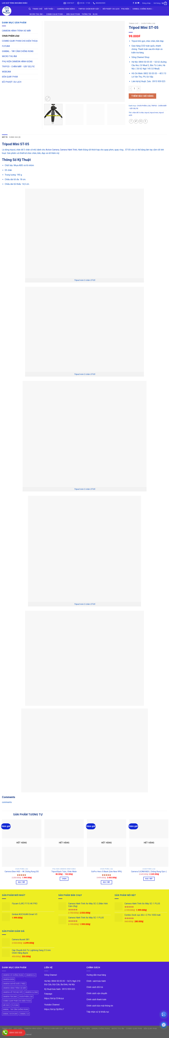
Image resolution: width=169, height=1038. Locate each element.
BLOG (95, 14)
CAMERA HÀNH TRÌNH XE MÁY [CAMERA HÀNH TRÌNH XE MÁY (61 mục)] (14, 988)
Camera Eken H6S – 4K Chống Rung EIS (22, 871)
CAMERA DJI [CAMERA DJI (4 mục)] (31, 975)
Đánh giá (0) (14, 137)
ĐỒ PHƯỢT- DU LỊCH (111, 9)
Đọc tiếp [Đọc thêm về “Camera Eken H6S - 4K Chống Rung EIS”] (21, 882)
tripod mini (154, 113)
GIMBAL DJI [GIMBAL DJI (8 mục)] (24, 1014)
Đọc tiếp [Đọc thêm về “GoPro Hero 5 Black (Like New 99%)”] (106, 882)
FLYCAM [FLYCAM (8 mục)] (15, 1005)
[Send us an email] (136, 3)
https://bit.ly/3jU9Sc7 (54, 1009)
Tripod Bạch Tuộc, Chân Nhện (64, 871)
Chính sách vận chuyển (96, 993)
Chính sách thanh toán (96, 999)
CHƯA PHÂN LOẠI (148, 23)
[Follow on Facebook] (133, 3)
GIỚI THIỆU (49, 9)
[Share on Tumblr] (145, 121)
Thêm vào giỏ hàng (142, 96)
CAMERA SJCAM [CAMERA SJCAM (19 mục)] (31, 992)
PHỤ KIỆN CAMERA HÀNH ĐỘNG (17, 61)
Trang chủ (133, 23)
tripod (147, 113)
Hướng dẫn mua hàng (96, 975)
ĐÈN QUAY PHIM (73, 14)
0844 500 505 (15, 1032)
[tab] (5, 137)
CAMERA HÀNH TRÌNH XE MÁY (16, 30)
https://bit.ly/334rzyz (54, 998)
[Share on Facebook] (131, 121)
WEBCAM (6, 71)
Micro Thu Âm (37, 14)
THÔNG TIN (86, 14)
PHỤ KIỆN (126, 9)
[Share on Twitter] (136, 121)
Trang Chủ (37, 9)
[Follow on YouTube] (138, 3)
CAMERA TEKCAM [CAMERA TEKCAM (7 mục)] (10, 997)
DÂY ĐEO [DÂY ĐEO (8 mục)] (6, 1005)
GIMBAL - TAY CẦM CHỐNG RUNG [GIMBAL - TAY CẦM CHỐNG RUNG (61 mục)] (15, 1009)
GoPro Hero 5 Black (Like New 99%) (106, 871)
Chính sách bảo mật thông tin (99, 1005)
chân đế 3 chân (138, 113)
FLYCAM (6, 46)
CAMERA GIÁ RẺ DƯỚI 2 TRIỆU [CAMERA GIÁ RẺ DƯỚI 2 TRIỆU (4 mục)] (14, 984)
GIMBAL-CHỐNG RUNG (143, 9)
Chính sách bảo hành (96, 981)
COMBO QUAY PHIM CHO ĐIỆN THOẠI (20, 41)
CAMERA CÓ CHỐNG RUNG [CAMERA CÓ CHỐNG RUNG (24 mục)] (13, 975)
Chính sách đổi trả (94, 987)
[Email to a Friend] (141, 121)
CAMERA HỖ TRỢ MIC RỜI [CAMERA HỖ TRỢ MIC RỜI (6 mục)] (12, 992)
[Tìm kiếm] (30, 8)
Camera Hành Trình (68, 149)
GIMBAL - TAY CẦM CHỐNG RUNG (17, 51)
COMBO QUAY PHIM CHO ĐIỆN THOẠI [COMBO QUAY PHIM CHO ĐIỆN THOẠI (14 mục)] (17, 1001)
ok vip (34, 1034)
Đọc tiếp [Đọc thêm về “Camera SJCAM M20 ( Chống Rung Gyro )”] (148, 879)
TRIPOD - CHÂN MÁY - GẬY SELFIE (18, 66)
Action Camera (52, 149)
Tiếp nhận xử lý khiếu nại (97, 1012)
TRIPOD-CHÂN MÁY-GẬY (89, 9)
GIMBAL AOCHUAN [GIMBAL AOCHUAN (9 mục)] (10, 1014)
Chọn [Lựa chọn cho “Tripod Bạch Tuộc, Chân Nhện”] (64, 879)
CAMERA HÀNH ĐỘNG (67, 9)
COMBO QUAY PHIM (55, 14)
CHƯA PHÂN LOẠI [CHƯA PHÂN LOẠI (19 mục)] (26, 997)
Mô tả (5, 137)
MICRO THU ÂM (9, 56)
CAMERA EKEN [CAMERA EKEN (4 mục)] (8, 979)
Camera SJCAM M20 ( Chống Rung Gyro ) (149, 871)
